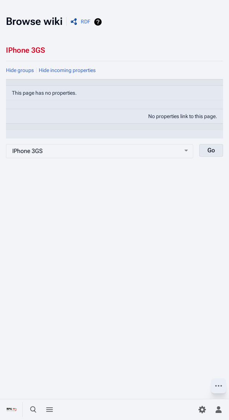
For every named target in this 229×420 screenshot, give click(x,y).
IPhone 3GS (25, 50)
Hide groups (20, 70)
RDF (85, 22)
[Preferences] (202, 409)
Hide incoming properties (67, 70)
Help (99, 22)
